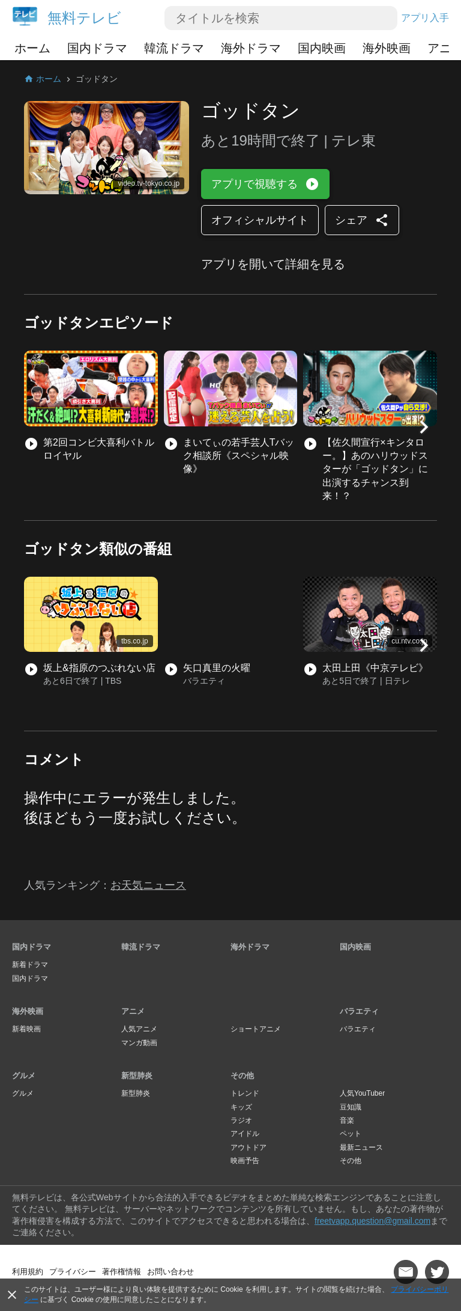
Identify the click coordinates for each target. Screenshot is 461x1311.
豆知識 (350, 1107)
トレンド (244, 1093)
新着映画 (26, 1029)
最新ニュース (361, 1147)
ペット (350, 1133)
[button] (424, 427)
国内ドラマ (97, 48)
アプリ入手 (425, 18)
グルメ (23, 1075)
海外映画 (387, 48)
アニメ (133, 1011)
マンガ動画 (139, 1043)
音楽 (347, 1120)
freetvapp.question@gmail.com (372, 1221)
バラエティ (359, 1011)
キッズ (241, 1107)
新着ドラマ (30, 964)
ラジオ (241, 1120)
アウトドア (248, 1147)
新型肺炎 (136, 1075)
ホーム (32, 48)
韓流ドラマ (174, 48)
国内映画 (322, 48)
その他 (242, 1075)
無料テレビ (84, 18)
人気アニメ (139, 1029)
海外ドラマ (251, 48)
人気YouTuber (362, 1093)
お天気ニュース (148, 885)
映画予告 (244, 1160)
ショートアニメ (255, 1029)
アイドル (244, 1133)
